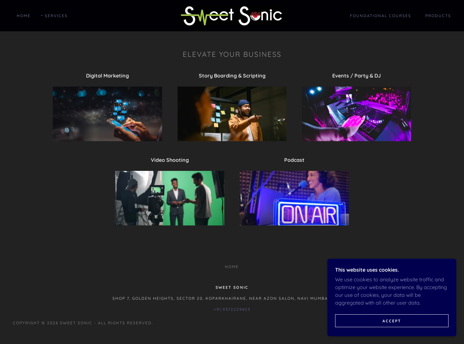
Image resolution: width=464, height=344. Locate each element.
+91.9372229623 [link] (232, 309)
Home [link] (24, 15)
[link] (232, 15)
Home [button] (232, 266)
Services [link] (56, 15)
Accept (391, 320)
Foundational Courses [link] (380, 15)
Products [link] (438, 15)
